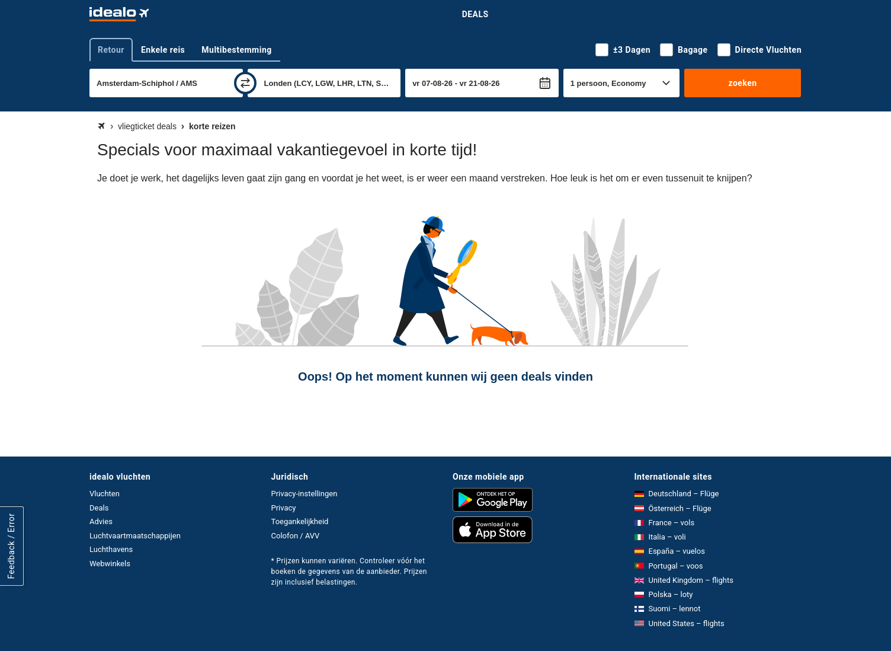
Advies (101, 521)
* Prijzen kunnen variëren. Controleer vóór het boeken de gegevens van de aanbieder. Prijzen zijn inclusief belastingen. (349, 571)
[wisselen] (245, 83)
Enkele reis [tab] (163, 50)
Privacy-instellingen (304, 493)
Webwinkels (109, 563)
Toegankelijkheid (300, 521)
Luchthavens (111, 549)
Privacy (283, 507)
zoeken (742, 83)
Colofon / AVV (295, 535)
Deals (475, 14)
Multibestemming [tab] (236, 50)
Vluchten (104, 493)
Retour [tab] (111, 50)
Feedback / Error (11, 546)
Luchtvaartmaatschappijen (135, 535)
